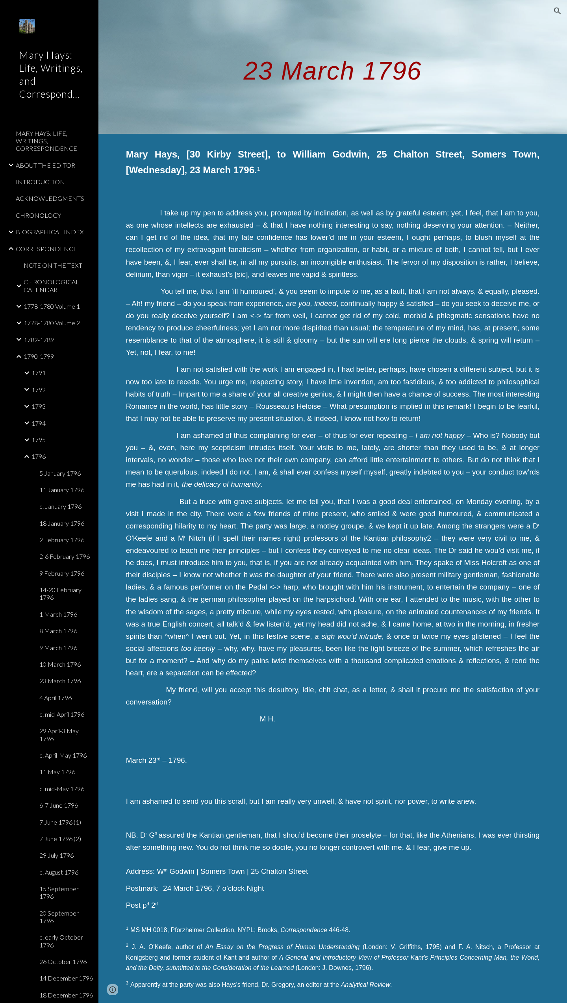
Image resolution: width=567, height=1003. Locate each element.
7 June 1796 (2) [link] (60, 838)
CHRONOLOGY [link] (38, 215)
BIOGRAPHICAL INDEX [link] (50, 231)
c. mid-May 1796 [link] (61, 788)
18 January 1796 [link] (61, 523)
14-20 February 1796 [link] (60, 593)
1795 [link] (39, 439)
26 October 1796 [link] (63, 961)
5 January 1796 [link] (60, 473)
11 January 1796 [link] (61, 489)
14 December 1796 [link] (66, 978)
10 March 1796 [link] (60, 664)
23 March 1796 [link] (60, 680)
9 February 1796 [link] (61, 573)
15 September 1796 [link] (59, 892)
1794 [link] (39, 423)
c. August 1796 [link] (58, 872)
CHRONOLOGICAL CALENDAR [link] (51, 285)
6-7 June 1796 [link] (58, 805)
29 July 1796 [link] (56, 855)
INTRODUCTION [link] (40, 181)
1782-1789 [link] (39, 339)
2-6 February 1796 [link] (64, 556)
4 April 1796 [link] (55, 697)
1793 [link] (39, 406)
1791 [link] (39, 372)
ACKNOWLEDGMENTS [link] (50, 198)
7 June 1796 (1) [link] (60, 822)
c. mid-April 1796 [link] (61, 714)
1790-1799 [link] (39, 356)
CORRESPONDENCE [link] (46, 248)
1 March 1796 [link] (58, 614)
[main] (333, 67)
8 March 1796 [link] (58, 630)
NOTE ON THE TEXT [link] (53, 265)
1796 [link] (39, 456)
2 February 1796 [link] (61, 539)
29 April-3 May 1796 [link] (59, 734)
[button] (557, 11)
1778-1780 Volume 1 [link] (52, 306)
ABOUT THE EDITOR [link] (45, 165)
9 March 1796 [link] (58, 647)
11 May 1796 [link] (57, 771)
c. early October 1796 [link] (61, 940)
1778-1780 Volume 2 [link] (52, 322)
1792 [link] (39, 389)
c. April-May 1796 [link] (63, 755)
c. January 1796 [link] (60, 506)
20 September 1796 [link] (59, 916)
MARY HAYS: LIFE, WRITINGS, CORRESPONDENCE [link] (46, 141)
